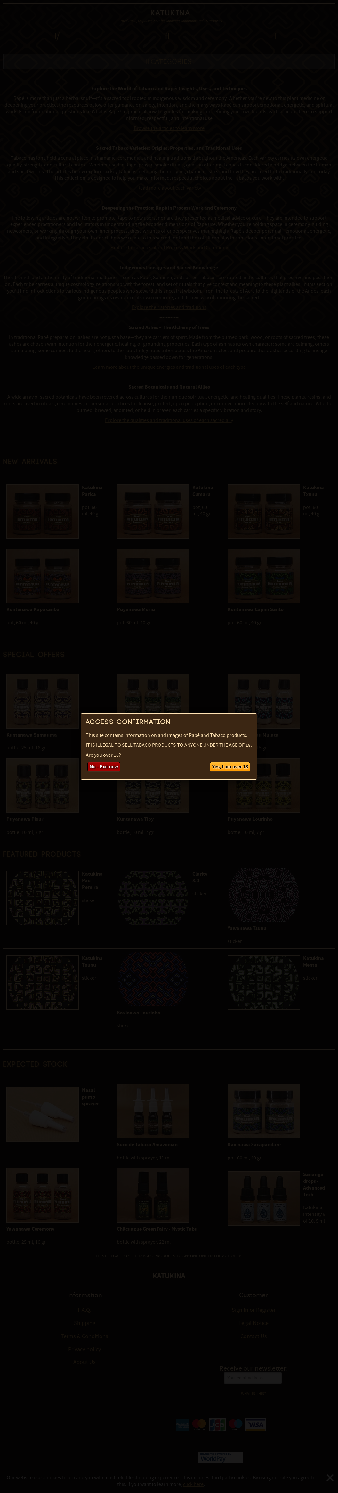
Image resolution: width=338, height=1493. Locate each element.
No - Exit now (104, 766)
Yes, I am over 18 (230, 766)
